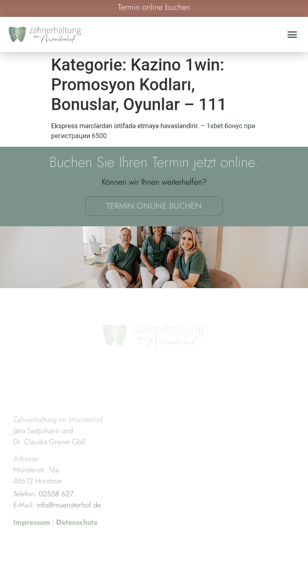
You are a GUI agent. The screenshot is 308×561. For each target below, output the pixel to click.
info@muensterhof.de (69, 515)
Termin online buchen (154, 208)
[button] (292, 34)
